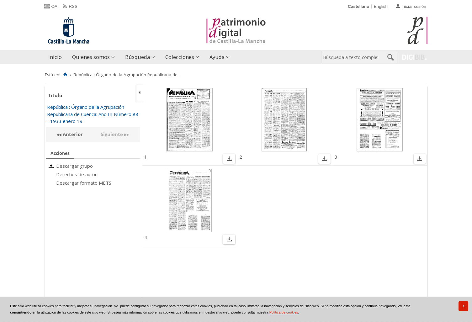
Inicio (55, 57)
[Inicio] (65, 74)
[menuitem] (56, 57)
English (381, 6)
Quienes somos (91, 57)
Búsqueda (137, 57)
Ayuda (217, 57)
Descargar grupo (74, 166)
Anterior (72, 134)
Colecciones (179, 57)
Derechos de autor (76, 174)
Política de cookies (283, 312)
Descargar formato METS (83, 183)
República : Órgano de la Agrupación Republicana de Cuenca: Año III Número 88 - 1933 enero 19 (92, 114)
